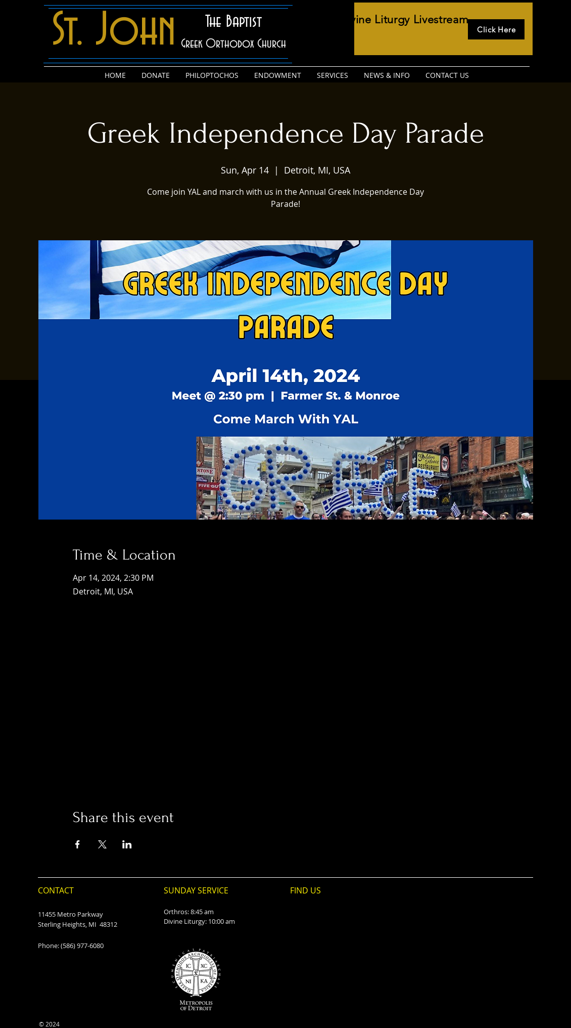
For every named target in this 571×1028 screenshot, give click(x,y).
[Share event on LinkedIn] (127, 844)
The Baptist (233, 22)
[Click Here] (496, 29)
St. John (114, 31)
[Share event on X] (102, 844)
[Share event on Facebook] (77, 844)
